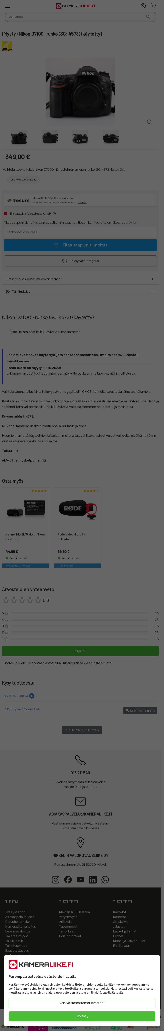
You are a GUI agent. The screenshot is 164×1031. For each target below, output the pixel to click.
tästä (119, 992)
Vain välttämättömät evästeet (82, 1003)
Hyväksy (82, 1016)
